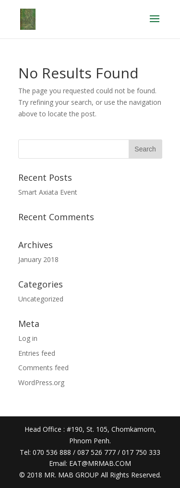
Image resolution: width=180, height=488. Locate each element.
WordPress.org (41, 382)
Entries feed (36, 353)
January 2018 (38, 259)
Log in (27, 338)
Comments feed (43, 367)
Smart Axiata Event (47, 192)
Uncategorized (40, 298)
